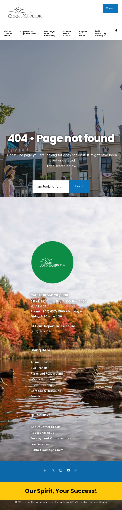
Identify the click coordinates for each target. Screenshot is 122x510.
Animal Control (41, 362)
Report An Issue (83, 33)
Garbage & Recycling (45, 391)
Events (35, 396)
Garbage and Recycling (49, 33)
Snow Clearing (41, 385)
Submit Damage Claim (46, 450)
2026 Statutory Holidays (101, 33)
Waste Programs (43, 379)
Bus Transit (38, 368)
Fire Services (40, 444)
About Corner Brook (8, 33)
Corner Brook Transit (67, 33)
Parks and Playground (46, 374)
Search (79, 186)
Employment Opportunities (28, 32)
